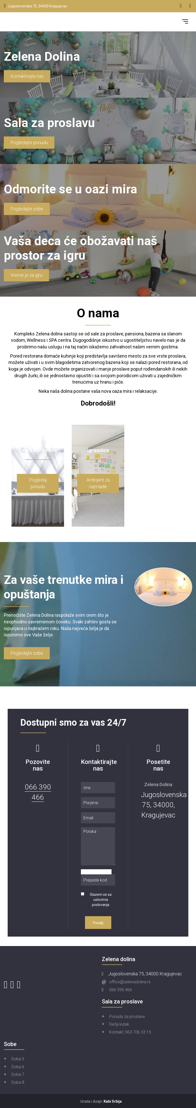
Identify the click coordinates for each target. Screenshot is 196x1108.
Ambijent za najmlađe (98, 483)
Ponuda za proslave (127, 1016)
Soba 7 (17, 1074)
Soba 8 (17, 1082)
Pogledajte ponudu (29, 142)
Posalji (98, 923)
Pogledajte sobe (26, 208)
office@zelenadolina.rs (130, 981)
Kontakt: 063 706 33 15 (130, 1032)
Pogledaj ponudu (38, 483)
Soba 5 (17, 1058)
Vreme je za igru (26, 275)
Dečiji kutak (119, 1024)
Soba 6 (17, 1066)
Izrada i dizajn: (101, 1101)
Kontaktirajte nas (27, 76)
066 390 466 (120, 989)
